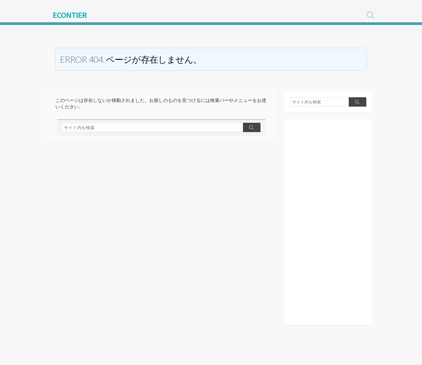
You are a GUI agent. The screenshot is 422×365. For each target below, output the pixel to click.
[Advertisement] (328, 225)
